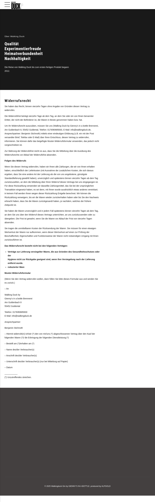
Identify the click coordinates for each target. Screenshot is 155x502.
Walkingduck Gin (58, 486)
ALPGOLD (106, 486)
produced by (96, 486)
